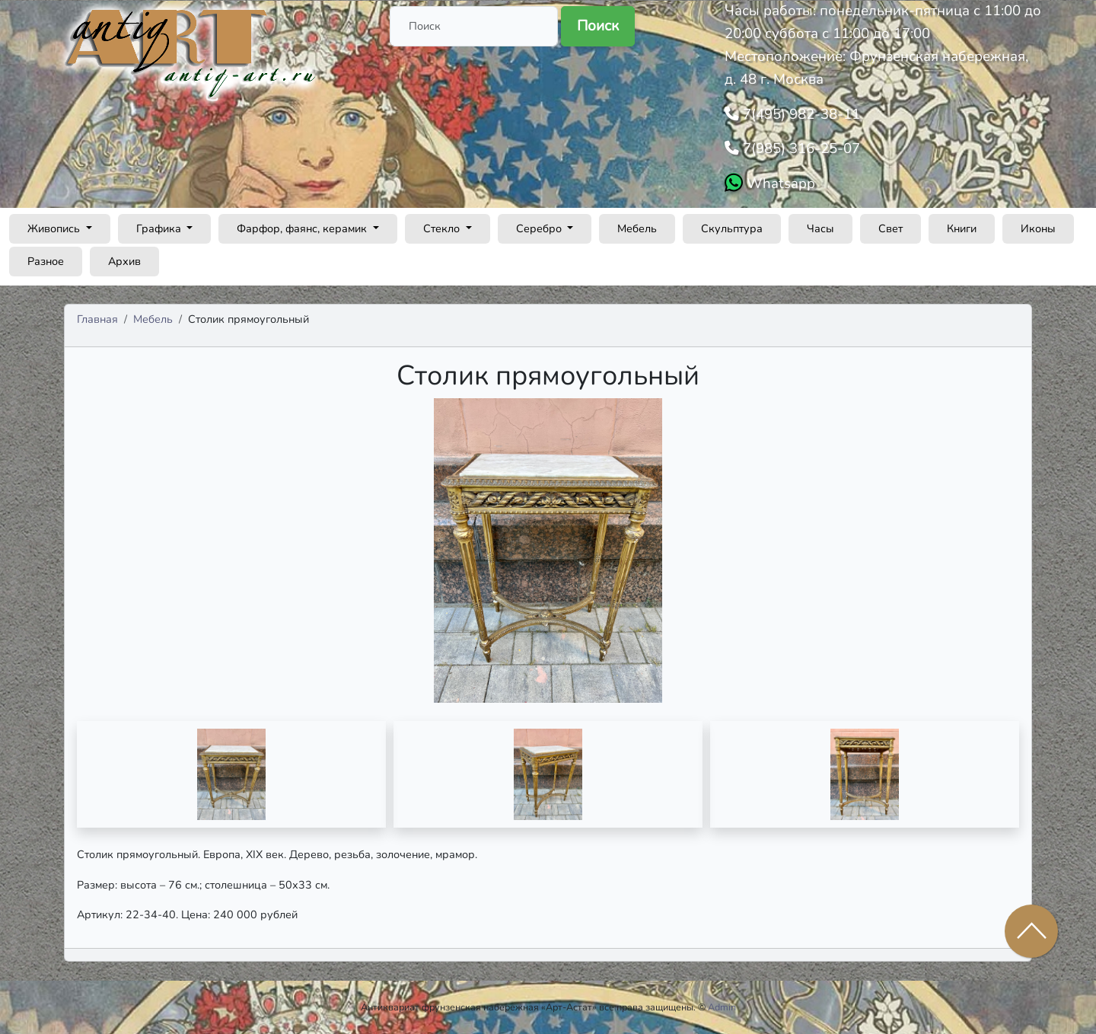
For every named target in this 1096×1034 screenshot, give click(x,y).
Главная (97, 319)
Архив (124, 261)
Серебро (540, 228)
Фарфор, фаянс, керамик (303, 228)
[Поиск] (474, 26)
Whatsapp (779, 183)
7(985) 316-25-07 (799, 148)
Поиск (598, 26)
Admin (722, 1006)
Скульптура (732, 228)
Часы (820, 228)
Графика (160, 228)
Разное (45, 261)
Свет (890, 228)
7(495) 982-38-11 (799, 114)
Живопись (55, 228)
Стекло (443, 228)
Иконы (1038, 228)
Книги (962, 228)
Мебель (637, 228)
